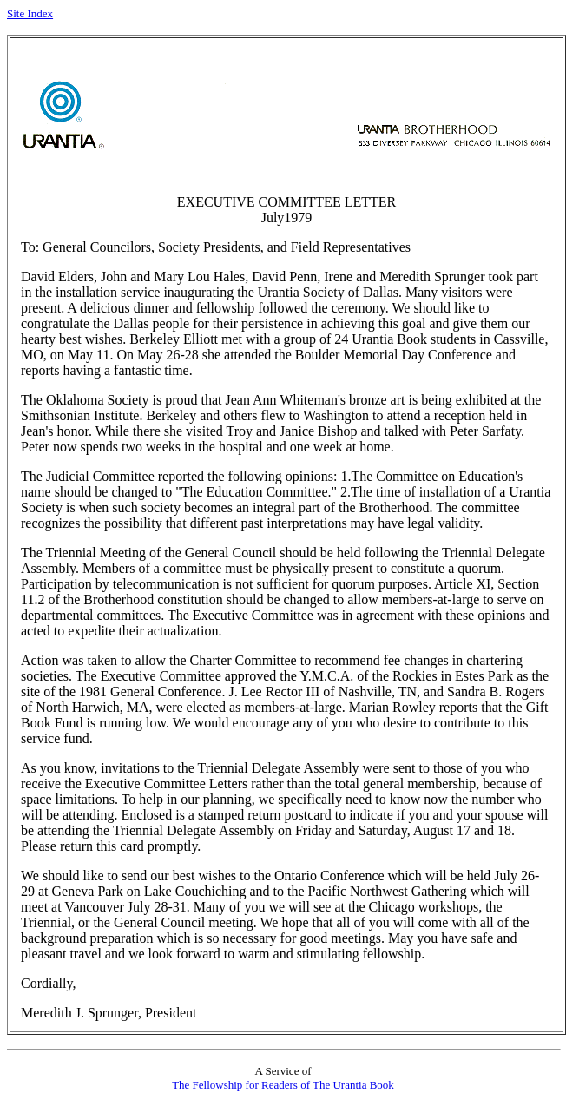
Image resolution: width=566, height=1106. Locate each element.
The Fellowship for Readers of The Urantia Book (283, 1084)
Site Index (30, 13)
